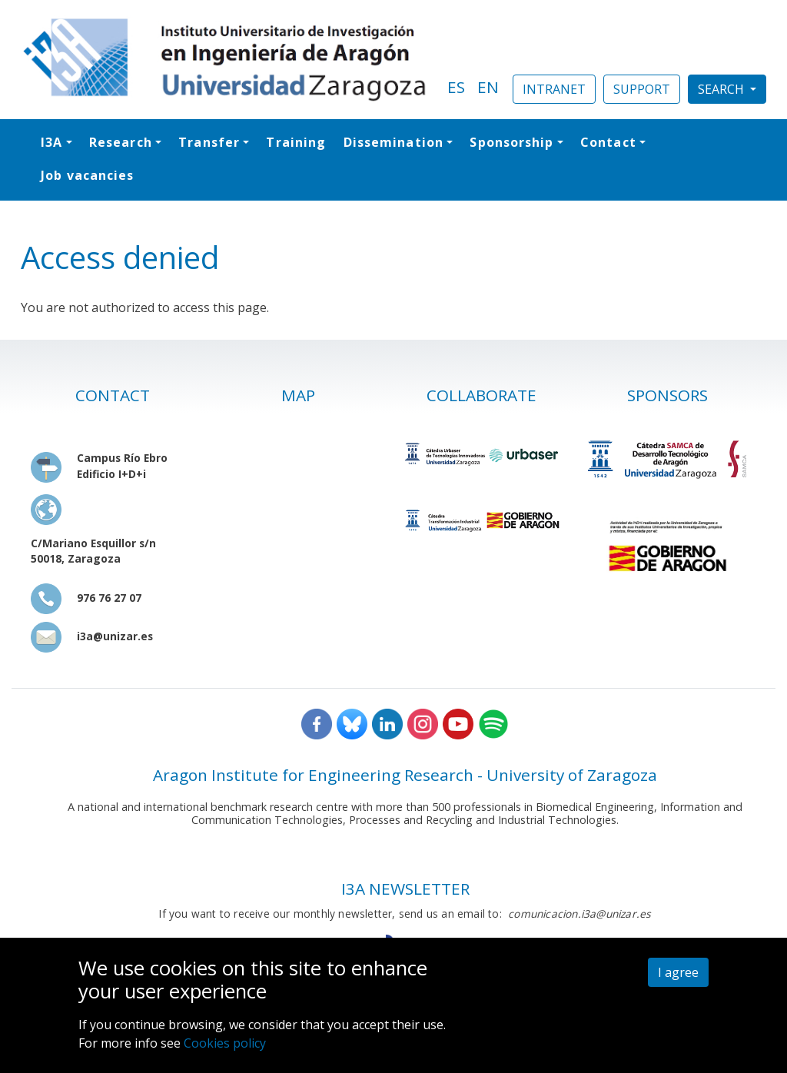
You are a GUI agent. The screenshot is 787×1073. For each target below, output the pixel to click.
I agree (678, 972)
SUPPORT (641, 89)
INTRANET (554, 89)
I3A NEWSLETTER (405, 888)
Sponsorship (511, 142)
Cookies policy (225, 1043)
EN (488, 87)
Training (296, 142)
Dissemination (393, 142)
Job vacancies (87, 175)
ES (456, 87)
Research (120, 142)
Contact (608, 142)
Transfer (209, 142)
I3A (51, 142)
